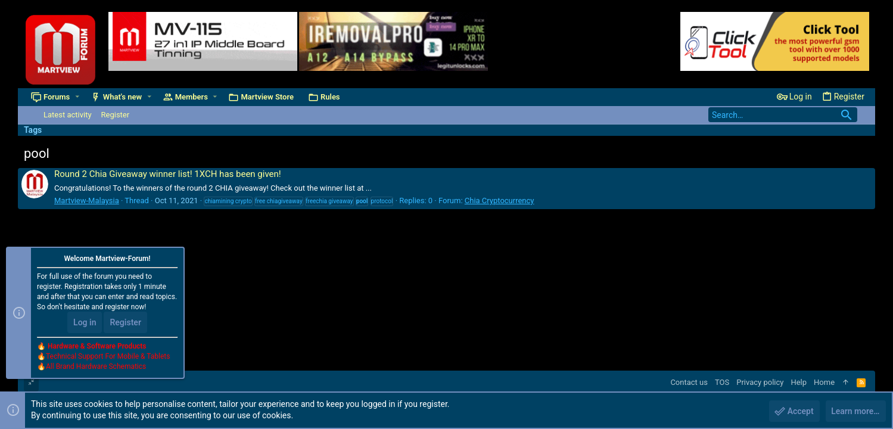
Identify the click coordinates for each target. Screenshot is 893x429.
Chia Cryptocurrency (499, 200)
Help (799, 382)
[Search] (782, 114)
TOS (722, 382)
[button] (77, 96)
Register (125, 323)
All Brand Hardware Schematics (96, 367)
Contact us (689, 382)
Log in (84, 323)
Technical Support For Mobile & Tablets (108, 357)
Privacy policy (759, 382)
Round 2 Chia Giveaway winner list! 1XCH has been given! (167, 174)
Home (824, 382)
